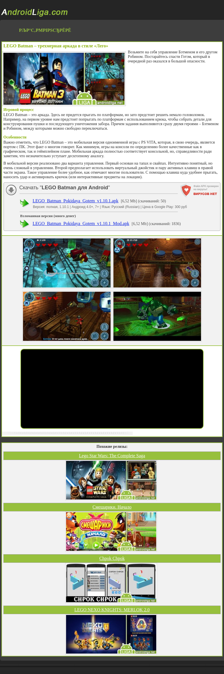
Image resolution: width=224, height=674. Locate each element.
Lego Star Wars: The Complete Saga (112, 455)
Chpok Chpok (111, 558)
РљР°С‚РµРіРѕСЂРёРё (45, 30)
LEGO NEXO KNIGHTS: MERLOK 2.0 (111, 609)
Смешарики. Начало (112, 507)
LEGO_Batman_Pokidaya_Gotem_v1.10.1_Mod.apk (81, 223)
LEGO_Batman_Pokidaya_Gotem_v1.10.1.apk (76, 200)
